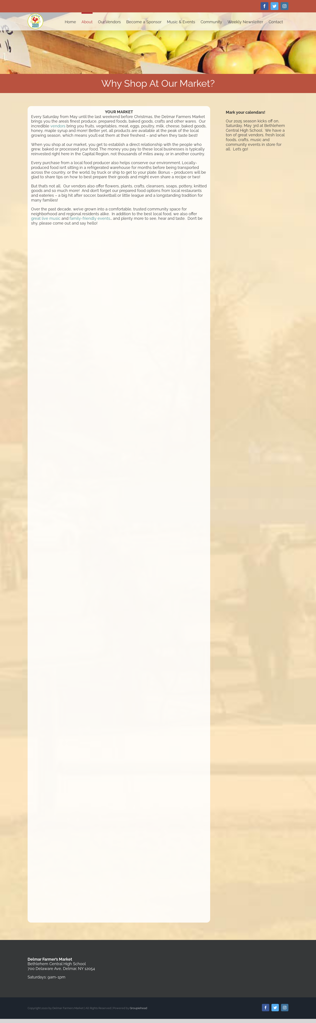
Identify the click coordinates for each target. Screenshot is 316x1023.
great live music (45, 218)
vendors (57, 126)
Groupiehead (138, 1008)
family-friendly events (90, 218)
